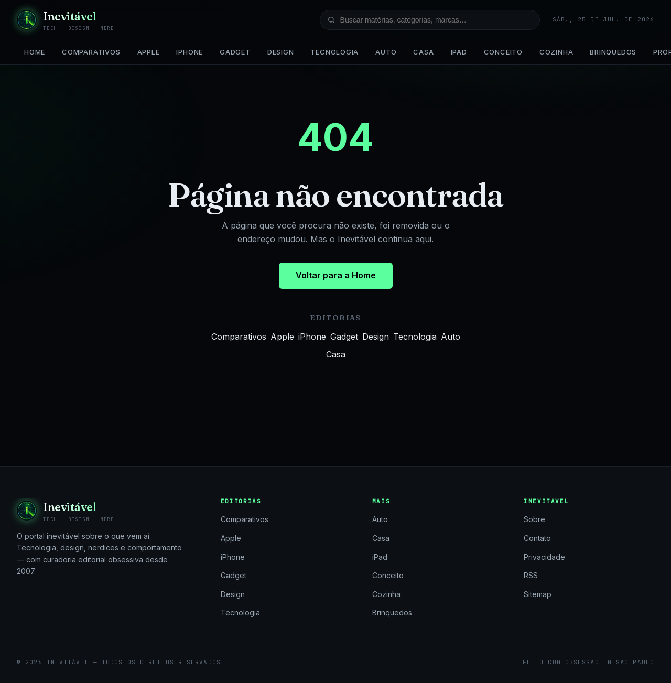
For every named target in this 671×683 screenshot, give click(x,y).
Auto (385, 52)
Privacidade (544, 556)
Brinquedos (613, 52)
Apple (148, 52)
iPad (459, 52)
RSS (531, 575)
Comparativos (91, 52)
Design (280, 52)
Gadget (235, 52)
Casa (423, 52)
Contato (537, 538)
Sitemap (537, 594)
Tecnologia (334, 52)
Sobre (534, 519)
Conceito (503, 52)
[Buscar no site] (430, 20)
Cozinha (556, 52)
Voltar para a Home (336, 275)
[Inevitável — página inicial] (65, 19)
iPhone (189, 52)
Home (34, 52)
